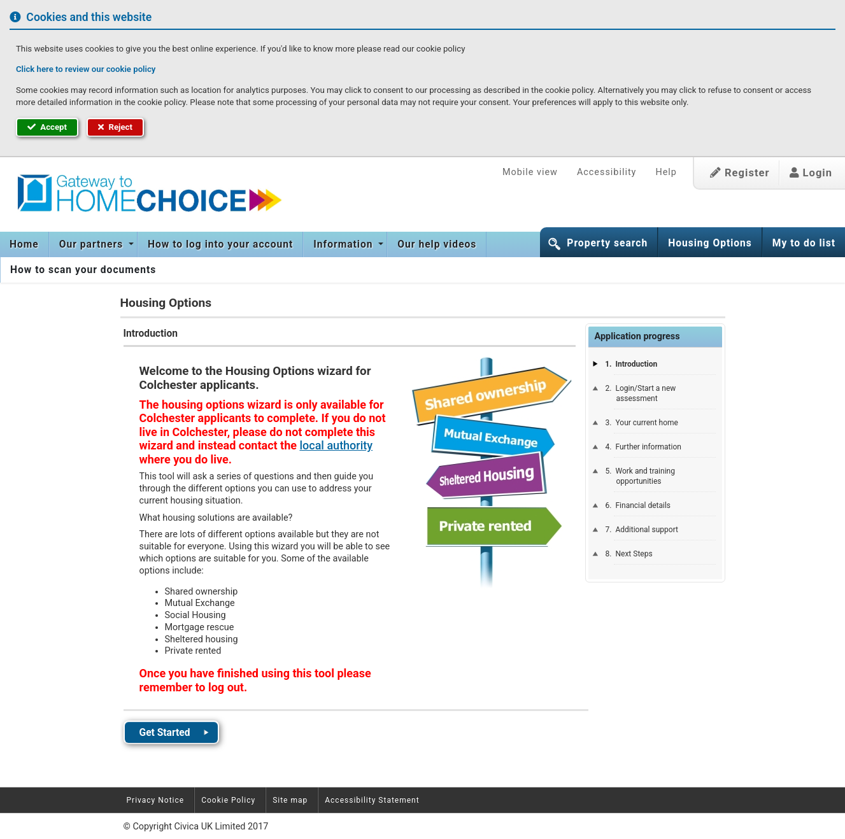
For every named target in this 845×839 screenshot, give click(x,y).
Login (811, 173)
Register (740, 173)
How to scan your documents (83, 270)
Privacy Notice (156, 800)
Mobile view (530, 172)
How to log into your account (220, 244)
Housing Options (710, 243)
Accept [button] (47, 127)
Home (24, 244)
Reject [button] (115, 127)
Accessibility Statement (372, 800)
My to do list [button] (803, 243)
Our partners (92, 244)
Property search (607, 243)
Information (344, 244)
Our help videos (436, 244)
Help (665, 172)
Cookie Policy (228, 800)
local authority (336, 445)
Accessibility (607, 172)
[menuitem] (24, 244)
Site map (290, 800)
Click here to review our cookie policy (85, 69)
